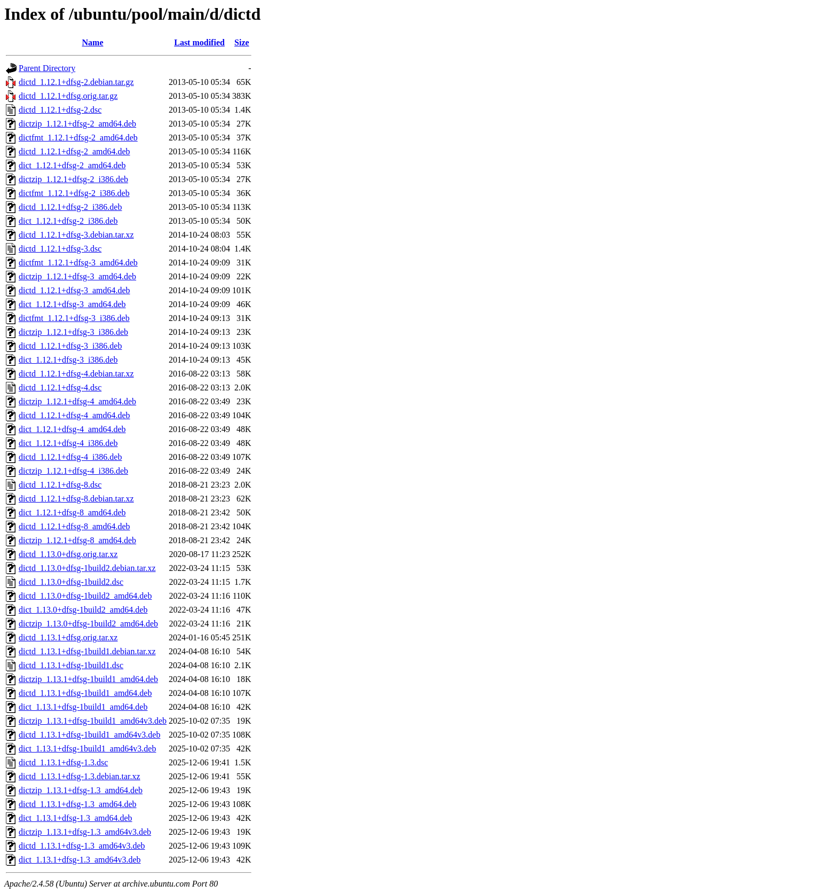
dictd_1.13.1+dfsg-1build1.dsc (71, 665)
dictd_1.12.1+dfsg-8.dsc (60, 484)
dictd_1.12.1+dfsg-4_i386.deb (70, 456)
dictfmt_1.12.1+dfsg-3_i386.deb (74, 318)
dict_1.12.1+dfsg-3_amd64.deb (72, 304)
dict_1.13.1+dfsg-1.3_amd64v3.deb (80, 859)
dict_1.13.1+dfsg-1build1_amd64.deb (83, 706)
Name (93, 42)
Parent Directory (47, 68)
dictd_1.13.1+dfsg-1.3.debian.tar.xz (79, 776)
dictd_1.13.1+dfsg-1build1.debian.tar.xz (87, 651)
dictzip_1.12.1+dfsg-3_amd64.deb (77, 276)
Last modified (199, 42)
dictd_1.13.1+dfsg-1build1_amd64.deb (85, 693)
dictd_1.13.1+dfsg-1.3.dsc (63, 762)
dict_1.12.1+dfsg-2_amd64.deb (72, 165)
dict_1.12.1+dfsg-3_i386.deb (68, 359)
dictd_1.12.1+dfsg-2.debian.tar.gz (76, 82)
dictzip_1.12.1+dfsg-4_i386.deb (73, 470)
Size (241, 42)
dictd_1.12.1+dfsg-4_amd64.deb (74, 415)
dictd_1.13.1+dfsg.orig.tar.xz (68, 637)
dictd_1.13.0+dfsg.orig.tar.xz (68, 554)
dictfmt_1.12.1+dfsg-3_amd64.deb (78, 262)
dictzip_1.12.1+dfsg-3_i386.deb (73, 331)
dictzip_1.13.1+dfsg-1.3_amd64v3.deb (85, 831)
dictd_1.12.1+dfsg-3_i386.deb (70, 345)
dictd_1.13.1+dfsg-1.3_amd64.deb (78, 804)
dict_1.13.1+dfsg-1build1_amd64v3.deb (87, 748)
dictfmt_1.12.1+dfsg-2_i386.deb (74, 193)
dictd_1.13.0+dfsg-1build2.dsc (71, 581)
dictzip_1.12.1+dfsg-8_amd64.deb (77, 540)
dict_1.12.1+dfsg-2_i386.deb (68, 220)
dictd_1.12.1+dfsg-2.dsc (60, 109)
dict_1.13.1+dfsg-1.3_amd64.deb (75, 817)
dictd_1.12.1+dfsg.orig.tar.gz (68, 95)
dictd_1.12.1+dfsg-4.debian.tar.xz (76, 373)
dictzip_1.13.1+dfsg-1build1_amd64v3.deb (93, 720)
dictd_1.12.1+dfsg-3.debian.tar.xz (76, 234)
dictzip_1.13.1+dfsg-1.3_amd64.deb (81, 790)
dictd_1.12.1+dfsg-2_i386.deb (70, 207)
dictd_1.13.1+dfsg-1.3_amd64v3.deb (82, 845)
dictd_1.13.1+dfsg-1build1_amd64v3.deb (89, 734)
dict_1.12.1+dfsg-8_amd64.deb (72, 512)
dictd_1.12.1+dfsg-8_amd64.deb (74, 526)
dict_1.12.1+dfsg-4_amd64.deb (72, 429)
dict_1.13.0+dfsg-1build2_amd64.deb (83, 609)
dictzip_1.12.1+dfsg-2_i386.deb (73, 179)
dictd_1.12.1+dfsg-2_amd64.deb (74, 151)
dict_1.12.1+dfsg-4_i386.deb (68, 443)
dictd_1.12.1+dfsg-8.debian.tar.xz (76, 498)
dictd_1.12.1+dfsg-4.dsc (60, 387)
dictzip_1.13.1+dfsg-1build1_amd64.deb (88, 679)
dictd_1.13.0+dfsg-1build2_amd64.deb (85, 595)
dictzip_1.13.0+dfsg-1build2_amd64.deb (88, 623)
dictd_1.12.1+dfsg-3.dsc (60, 248)
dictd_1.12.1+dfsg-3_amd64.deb (74, 290)
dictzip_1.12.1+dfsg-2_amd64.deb (77, 123)
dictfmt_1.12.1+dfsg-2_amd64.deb (78, 137)
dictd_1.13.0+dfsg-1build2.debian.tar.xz (87, 568)
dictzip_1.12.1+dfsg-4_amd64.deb (77, 401)
